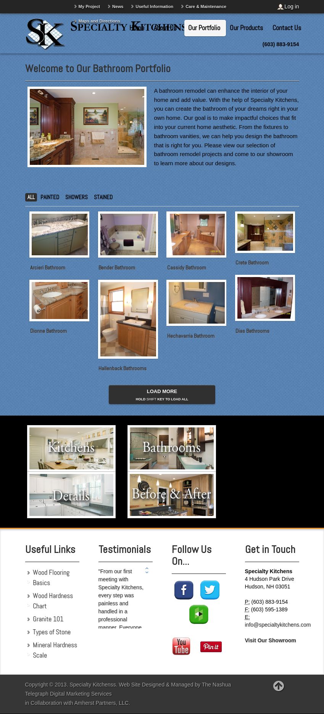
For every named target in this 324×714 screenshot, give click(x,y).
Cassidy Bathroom (186, 267)
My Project (89, 6)
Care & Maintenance (205, 6)
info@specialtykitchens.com (278, 625)
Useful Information (154, 6)
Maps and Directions (99, 21)
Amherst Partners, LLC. (102, 703)
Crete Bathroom (252, 262)
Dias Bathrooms (252, 331)
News (117, 6)
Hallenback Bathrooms (122, 368)
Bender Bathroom (116, 267)
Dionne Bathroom (48, 330)
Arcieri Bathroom (47, 267)
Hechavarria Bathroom (190, 335)
